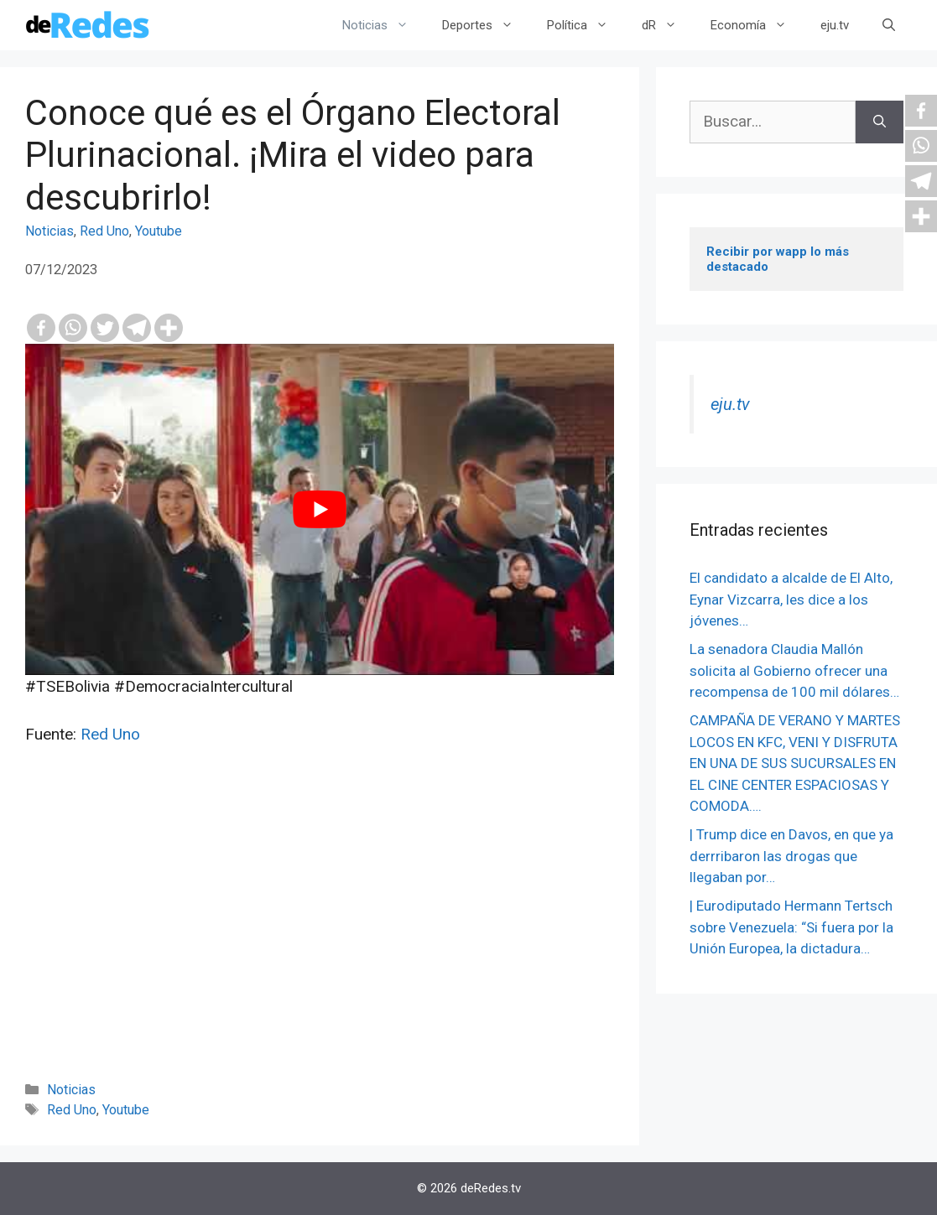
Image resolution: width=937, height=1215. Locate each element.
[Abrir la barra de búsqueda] (889, 25)
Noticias (383, 25)
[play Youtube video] (319, 509)
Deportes (486, 25)
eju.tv (834, 25)
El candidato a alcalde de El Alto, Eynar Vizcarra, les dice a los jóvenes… (791, 599)
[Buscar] (879, 122)
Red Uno (104, 231)
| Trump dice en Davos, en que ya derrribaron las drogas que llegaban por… (791, 855)
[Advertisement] (319, 935)
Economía (757, 25)
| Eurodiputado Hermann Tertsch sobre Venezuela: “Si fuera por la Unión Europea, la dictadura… (791, 927)
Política (586, 25)
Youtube (158, 231)
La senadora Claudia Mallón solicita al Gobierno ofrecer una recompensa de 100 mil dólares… (794, 670)
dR (668, 25)
